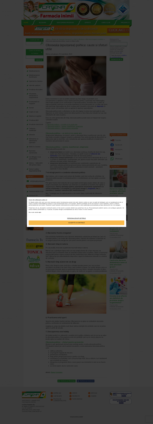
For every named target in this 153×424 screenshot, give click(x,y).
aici (40, 212)
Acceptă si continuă (76, 223)
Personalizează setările (76, 218)
